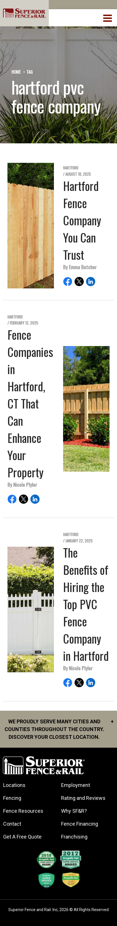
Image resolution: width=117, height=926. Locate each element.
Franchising (74, 837)
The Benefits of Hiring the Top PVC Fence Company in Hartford (86, 604)
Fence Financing (79, 824)
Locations (14, 785)
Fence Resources (23, 811)
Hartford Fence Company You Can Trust (82, 220)
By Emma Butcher (80, 267)
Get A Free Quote (22, 837)
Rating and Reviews (83, 798)
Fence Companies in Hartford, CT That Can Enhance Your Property (30, 403)
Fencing (12, 798)
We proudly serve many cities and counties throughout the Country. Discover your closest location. (59, 729)
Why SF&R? (74, 811)
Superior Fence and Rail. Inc (33, 909)
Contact (12, 824)
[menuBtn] (108, 17)
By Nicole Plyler (22, 484)
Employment (75, 785)
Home (16, 72)
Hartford (70, 168)
